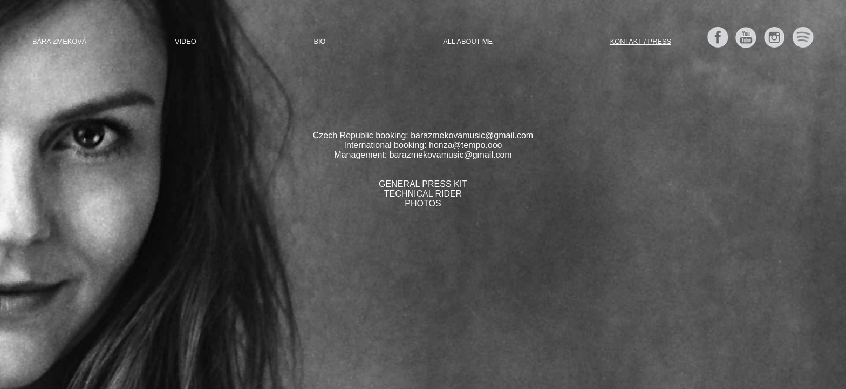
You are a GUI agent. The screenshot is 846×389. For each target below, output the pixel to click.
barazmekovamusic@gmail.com (472, 135)
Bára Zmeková (59, 41)
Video (185, 41)
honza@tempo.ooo (465, 145)
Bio (320, 41)
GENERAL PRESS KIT (423, 184)
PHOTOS (423, 203)
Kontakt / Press (640, 41)
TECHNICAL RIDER (423, 193)
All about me (468, 41)
